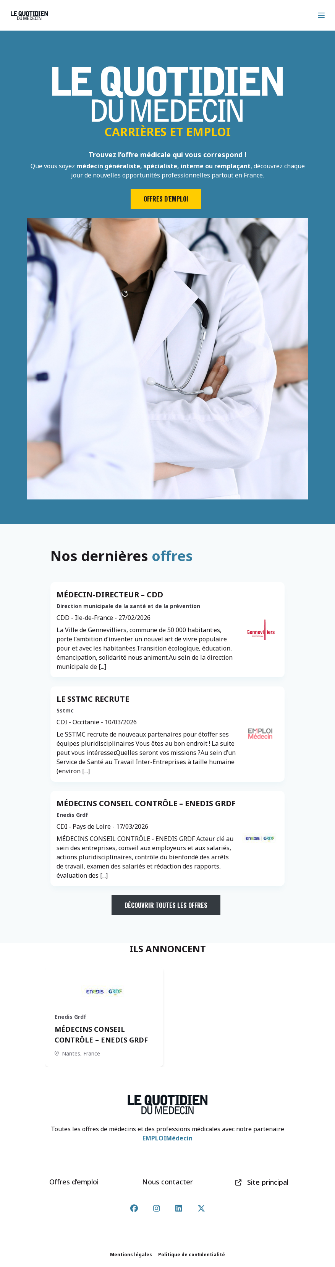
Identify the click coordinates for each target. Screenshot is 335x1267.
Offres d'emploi (166, 198)
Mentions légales (131, 1254)
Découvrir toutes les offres (166, 905)
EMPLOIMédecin (167, 1138)
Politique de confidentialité (191, 1254)
